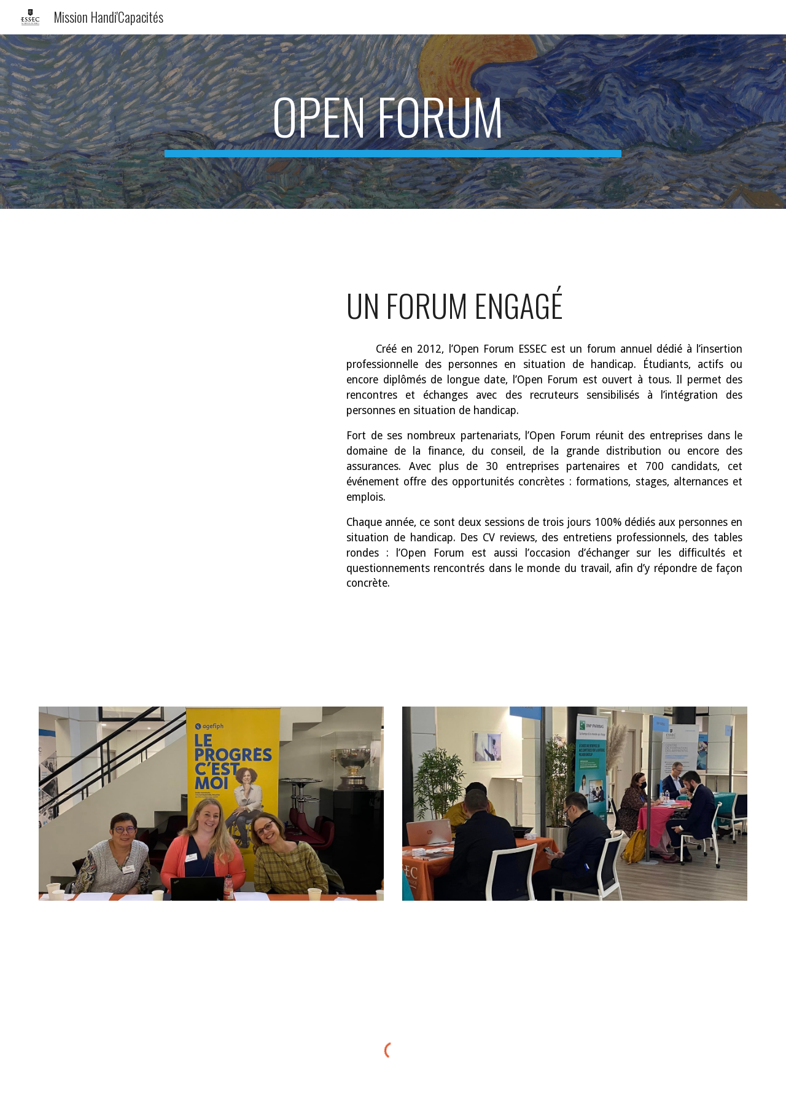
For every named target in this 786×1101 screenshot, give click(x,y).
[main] (393, 121)
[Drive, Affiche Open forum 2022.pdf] (181, 477)
